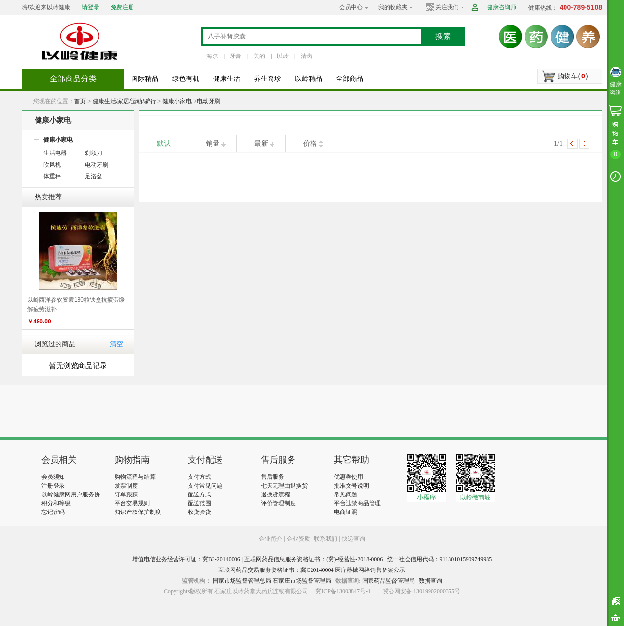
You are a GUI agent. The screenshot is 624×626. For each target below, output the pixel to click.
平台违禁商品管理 (357, 503)
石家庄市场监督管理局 (302, 580)
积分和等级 (56, 503)
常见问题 (345, 494)
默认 (164, 143)
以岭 (283, 56)
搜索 (443, 36)
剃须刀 (93, 153)
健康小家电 (177, 101)
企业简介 (271, 538)
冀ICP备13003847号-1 (342, 591)
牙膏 (235, 56)
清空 (116, 344)
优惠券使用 (348, 477)
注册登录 (53, 485)
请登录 (90, 7)
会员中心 (351, 7)
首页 (80, 101)
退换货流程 (275, 494)
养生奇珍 (267, 78)
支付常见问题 (205, 485)
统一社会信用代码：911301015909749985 (439, 559)
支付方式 (199, 477)
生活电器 (55, 153)
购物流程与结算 (135, 477)
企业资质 (298, 538)
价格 (310, 143)
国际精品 (144, 78)
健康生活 (226, 78)
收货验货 (199, 512)
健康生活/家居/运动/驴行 (124, 101)
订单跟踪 (126, 494)
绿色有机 (185, 78)
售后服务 (272, 477)
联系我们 (325, 538)
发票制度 (126, 485)
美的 (259, 56)
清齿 (306, 56)
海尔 (212, 56)
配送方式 (199, 494)
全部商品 (349, 78)
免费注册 (122, 7)
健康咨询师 (501, 7)
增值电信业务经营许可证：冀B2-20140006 (186, 559)
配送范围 (199, 503)
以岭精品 (308, 78)
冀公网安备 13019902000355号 (421, 591)
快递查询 (353, 538)
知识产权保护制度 (138, 512)
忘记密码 (53, 512)
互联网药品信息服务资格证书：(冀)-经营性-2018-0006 (313, 559)
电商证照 (345, 512)
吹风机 (52, 164)
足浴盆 (93, 176)
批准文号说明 (351, 485)
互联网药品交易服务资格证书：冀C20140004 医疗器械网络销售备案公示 (311, 570)
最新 (261, 143)
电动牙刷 (208, 101)
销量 (212, 143)
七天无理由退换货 (284, 485)
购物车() (572, 76)
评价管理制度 (278, 503)
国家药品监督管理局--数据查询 (402, 580)
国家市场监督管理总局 (242, 580)
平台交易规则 (132, 503)
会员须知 (53, 477)
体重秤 (52, 176)
